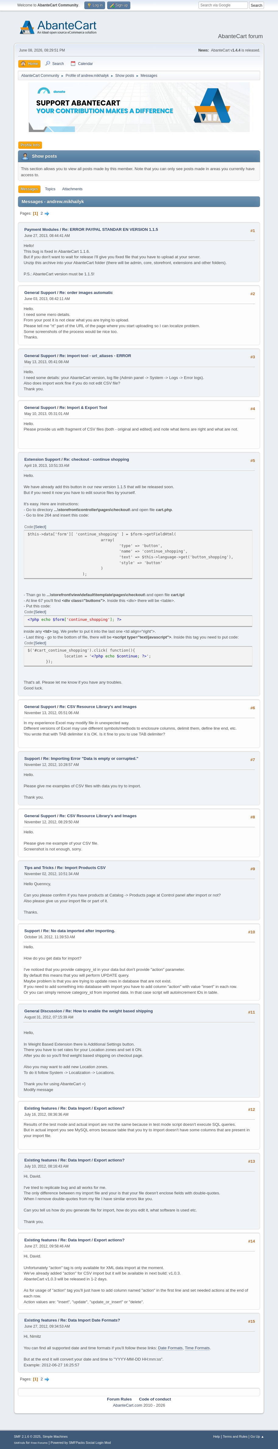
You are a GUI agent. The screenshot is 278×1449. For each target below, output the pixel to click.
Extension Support (42, 459)
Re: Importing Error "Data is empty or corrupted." (91, 758)
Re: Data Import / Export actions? (92, 1108)
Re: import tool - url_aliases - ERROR (95, 355)
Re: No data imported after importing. (79, 930)
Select (40, 527)
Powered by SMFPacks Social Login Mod (81, 1442)
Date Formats (170, 1348)
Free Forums (39, 1442)
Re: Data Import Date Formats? (90, 1320)
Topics (50, 189)
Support (32, 758)
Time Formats (197, 1348)
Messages (29, 189)
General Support (40, 292)
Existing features (40, 1108)
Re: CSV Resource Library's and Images (98, 706)
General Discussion (43, 1011)
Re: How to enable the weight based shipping (109, 1011)
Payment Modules (41, 229)
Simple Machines (55, 1436)
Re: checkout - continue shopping (96, 459)
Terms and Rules (235, 1436)
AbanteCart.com (127, 1405)
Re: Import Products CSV (81, 867)
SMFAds (19, 1442)
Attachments (72, 189)
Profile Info (30, 145)
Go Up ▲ (257, 1436)
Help (216, 1436)
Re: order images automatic (86, 292)
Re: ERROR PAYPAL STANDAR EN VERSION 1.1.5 (110, 229)
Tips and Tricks (39, 867)
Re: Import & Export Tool (83, 407)
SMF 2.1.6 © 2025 (27, 1436)
